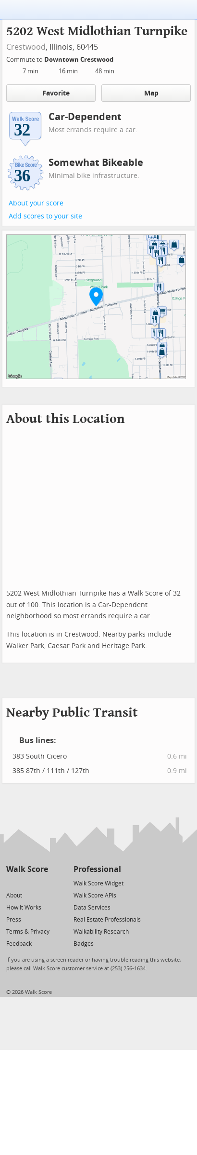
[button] (96, 296)
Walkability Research (101, 931)
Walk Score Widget (98, 883)
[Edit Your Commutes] (119, 58)
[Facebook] (26, 882)
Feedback (19, 943)
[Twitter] (11, 882)
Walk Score (27, 869)
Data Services (92, 907)
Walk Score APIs (95, 895)
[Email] (41, 882)
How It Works (23, 907)
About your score (36, 203)
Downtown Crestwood (79, 59)
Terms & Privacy (27, 931)
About (14, 895)
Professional (97, 869)
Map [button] (146, 93)
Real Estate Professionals (107, 919)
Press (13, 919)
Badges (84, 943)
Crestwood (26, 47)
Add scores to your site (45, 216)
